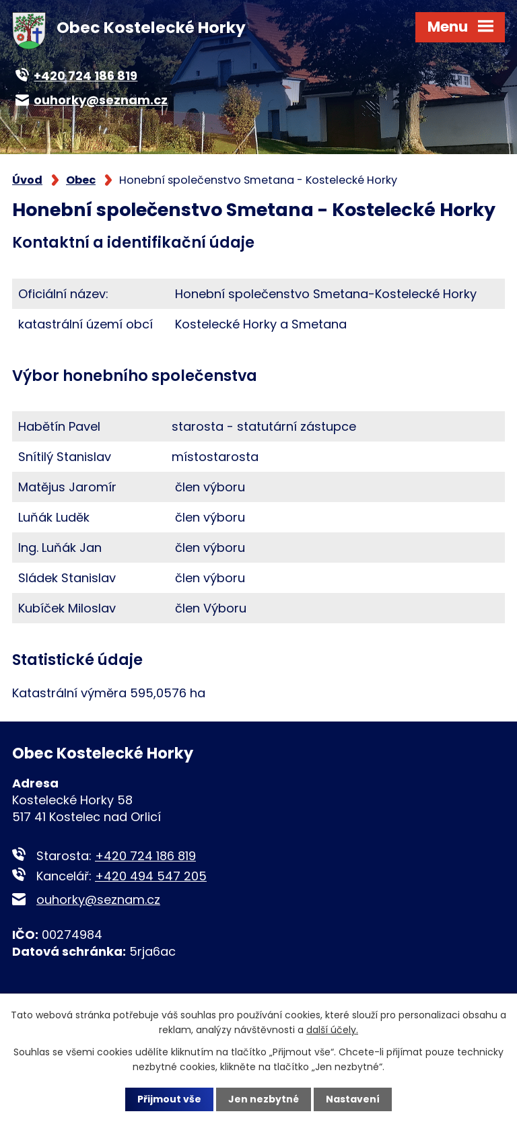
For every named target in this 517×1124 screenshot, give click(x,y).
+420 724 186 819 (145, 855)
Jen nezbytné (263, 1099)
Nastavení (353, 1099)
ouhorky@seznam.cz (98, 899)
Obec (81, 180)
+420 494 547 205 (151, 876)
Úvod (27, 180)
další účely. (332, 1030)
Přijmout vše (169, 1099)
